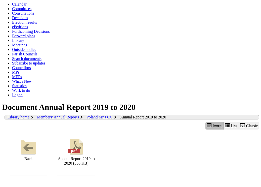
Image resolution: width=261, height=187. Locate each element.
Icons (214, 125)
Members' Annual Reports (58, 117)
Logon (17, 95)
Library (18, 40)
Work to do (21, 90)
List (231, 125)
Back (28, 149)
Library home (18, 117)
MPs (15, 72)
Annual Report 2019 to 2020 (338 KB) (76, 151)
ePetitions (20, 27)
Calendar (19, 4)
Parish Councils (24, 54)
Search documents (26, 58)
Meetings (19, 45)
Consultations (23, 13)
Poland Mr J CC (99, 117)
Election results (24, 22)
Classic (249, 125)
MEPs (17, 77)
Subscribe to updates (28, 63)
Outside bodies (24, 49)
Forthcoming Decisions (31, 31)
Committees (21, 9)
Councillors (21, 68)
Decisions (20, 18)
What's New (22, 81)
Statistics (19, 86)
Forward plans (23, 36)
